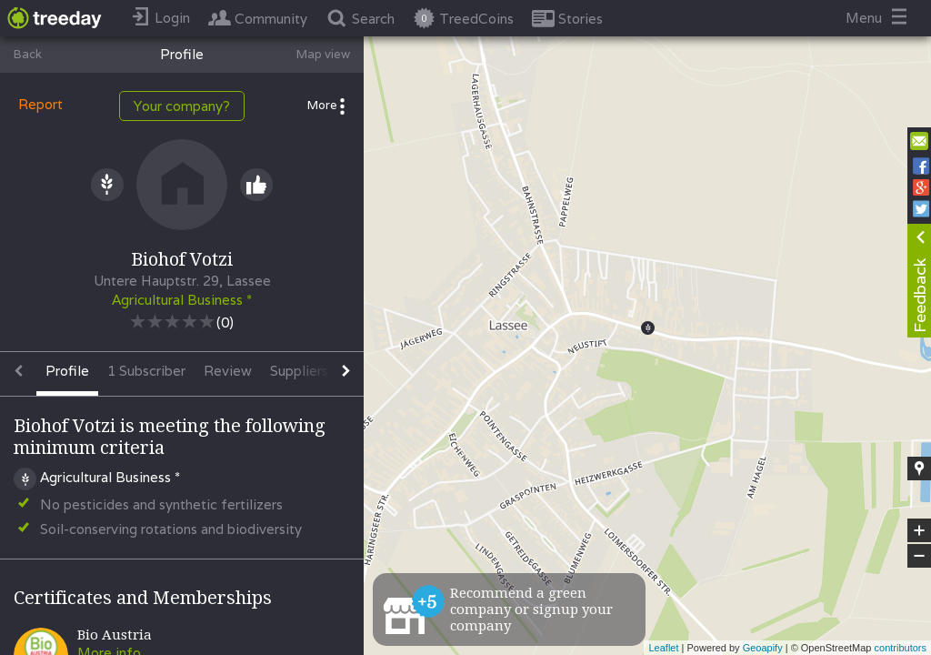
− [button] (919, 556)
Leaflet (663, 647)
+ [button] (920, 530)
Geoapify (763, 647)
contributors (900, 647)
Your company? (182, 106)
